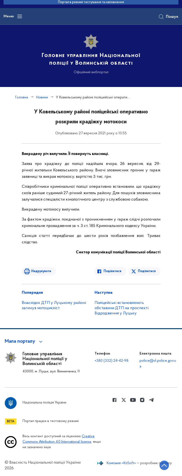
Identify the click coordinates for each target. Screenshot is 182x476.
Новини (42, 97)
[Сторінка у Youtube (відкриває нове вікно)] (133, 400)
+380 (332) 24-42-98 (111, 361)
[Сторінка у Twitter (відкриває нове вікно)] (124, 400)
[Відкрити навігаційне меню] (19, 16)
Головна (21, 97)
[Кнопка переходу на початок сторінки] (164, 465)
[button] (24, 341)
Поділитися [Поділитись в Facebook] (112, 271)
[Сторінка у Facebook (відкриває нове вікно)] (114, 400)
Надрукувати (41, 271)
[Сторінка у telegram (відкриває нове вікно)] (151, 400)
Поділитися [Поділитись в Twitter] (147, 271)
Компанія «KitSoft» (121, 463)
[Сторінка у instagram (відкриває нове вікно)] (142, 400)
